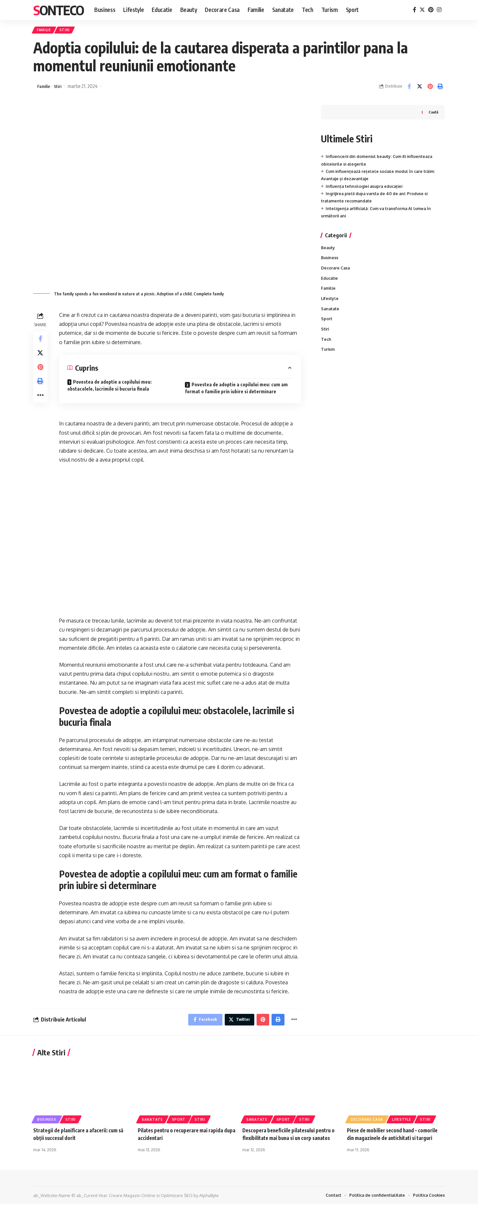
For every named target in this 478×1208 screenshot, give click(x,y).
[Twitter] (422, 9)
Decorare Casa (336, 271)
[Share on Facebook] (409, 88)
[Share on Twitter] (419, 88)
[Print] (440, 88)
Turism (328, 356)
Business (330, 261)
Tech (326, 346)
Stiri (71, 31)
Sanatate (330, 314)
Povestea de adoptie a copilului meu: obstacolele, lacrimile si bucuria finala (109, 387)
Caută (433, 114)
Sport (326, 325)
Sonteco (58, 10)
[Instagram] (439, 9)
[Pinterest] (431, 9)
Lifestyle (330, 303)
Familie (46, 31)
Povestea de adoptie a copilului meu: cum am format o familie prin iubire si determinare (236, 390)
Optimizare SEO (177, 1199)
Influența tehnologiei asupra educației (366, 188)
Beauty (328, 250)
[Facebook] (414, 9)
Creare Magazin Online (132, 1199)
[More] (41, 405)
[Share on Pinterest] (430, 88)
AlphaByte (209, 1199)
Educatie (330, 282)
